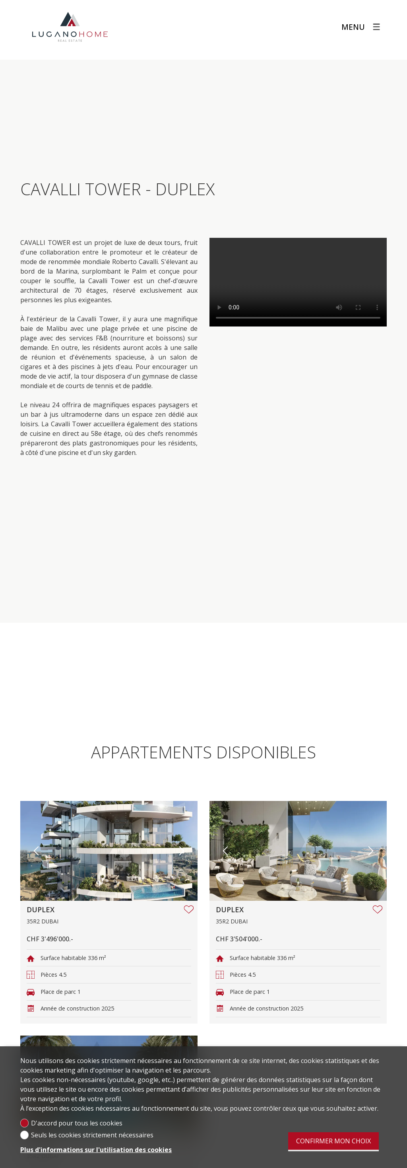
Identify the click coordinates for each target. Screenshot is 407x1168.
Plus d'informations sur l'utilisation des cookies (96, 1149)
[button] (36, 851)
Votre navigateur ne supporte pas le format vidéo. (298, 282)
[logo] (70, 27)
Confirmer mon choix (333, 1141)
